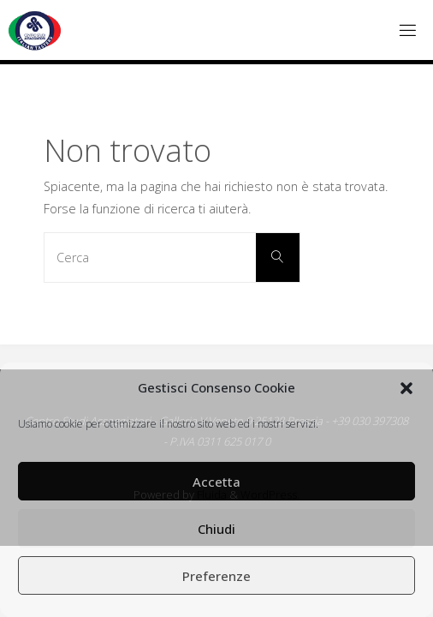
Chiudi (216, 528)
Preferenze (216, 575)
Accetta (216, 481)
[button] (406, 388)
